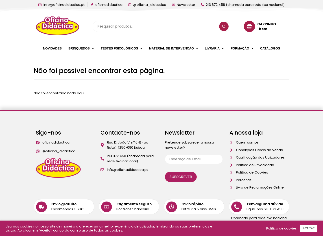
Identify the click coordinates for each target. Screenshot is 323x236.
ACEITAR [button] (309, 228)
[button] (81, 48)
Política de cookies (281, 228)
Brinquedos (81, 48)
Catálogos (270, 48)
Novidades (52, 48)
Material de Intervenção (173, 48)
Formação (242, 48)
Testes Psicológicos (121, 48)
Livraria (214, 48)
